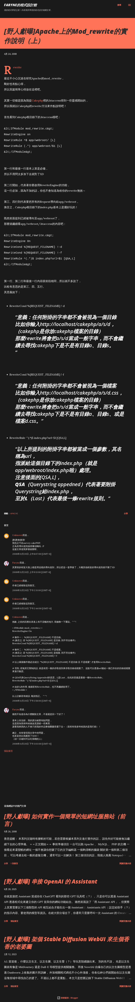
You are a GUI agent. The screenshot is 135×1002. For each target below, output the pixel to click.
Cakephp (37, 100)
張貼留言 (8, 747)
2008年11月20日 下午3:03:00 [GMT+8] (31, 740)
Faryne (16, 559)
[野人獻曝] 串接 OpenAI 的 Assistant (50, 878)
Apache (14, 510)
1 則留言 (14, 859)
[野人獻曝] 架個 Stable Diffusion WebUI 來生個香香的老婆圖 (66, 939)
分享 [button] (126, 510)
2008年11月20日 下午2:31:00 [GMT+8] (31, 586)
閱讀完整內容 (125, 859)
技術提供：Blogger (67, 994)
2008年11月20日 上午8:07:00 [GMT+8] (31, 550)
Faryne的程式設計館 (20, 5)
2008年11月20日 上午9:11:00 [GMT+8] (31, 568)
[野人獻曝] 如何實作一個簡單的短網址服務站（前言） (64, 816)
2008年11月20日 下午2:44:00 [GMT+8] (32, 604)
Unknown (17, 531)
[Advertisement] (67, 777)
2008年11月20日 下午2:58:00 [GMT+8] (31, 697)
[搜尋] (119, 5)
